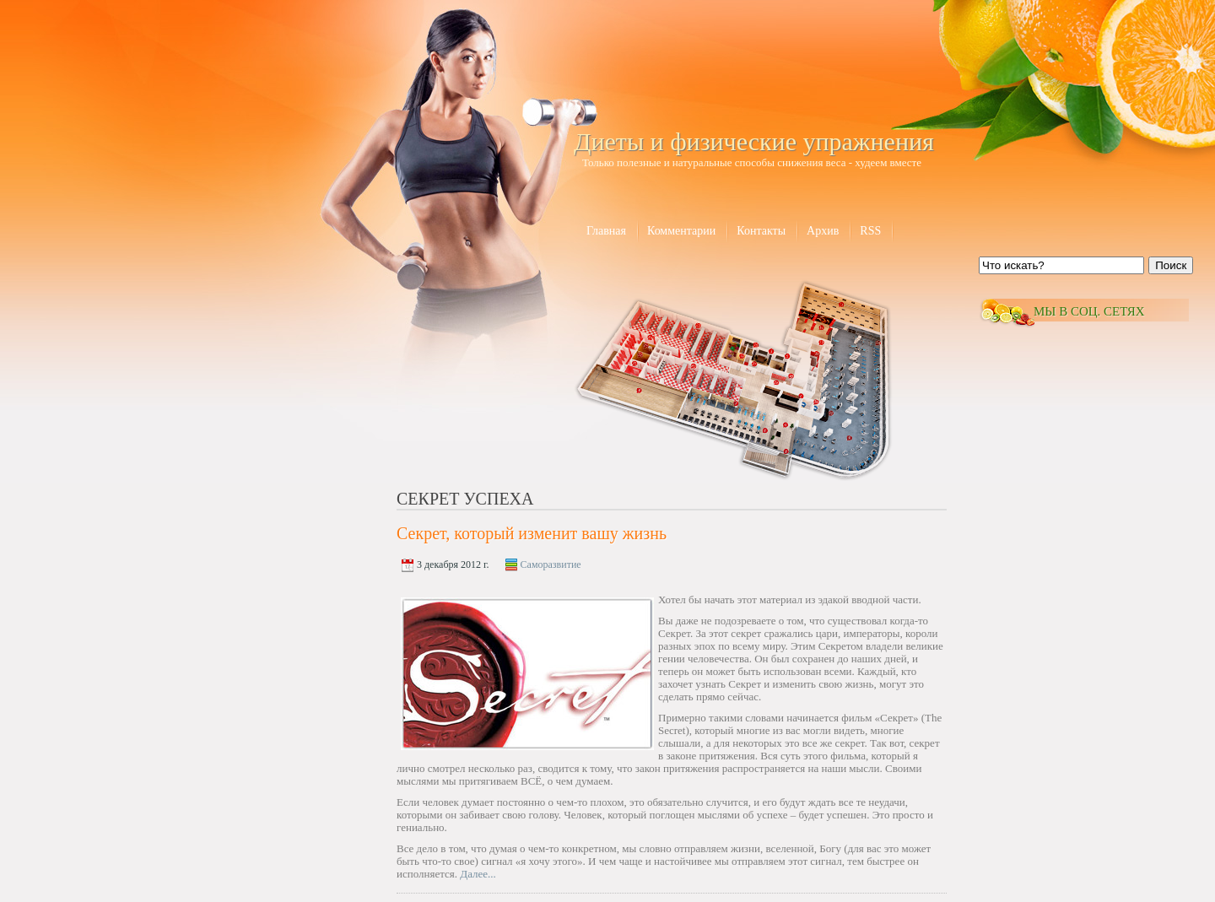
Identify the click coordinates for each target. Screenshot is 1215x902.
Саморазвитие (551, 564)
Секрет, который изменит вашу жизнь (532, 533)
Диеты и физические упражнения (754, 141)
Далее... (478, 873)
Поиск (1170, 265)
